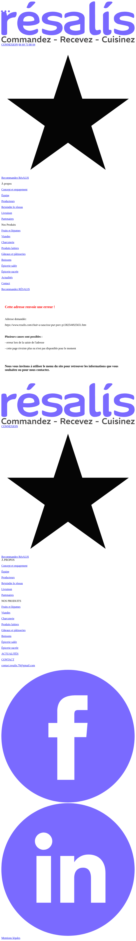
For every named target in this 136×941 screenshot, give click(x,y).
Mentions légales (10, 938)
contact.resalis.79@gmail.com (18, 665)
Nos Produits (8, 224)
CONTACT (7, 659)
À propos (6, 183)
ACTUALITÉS (10, 653)
